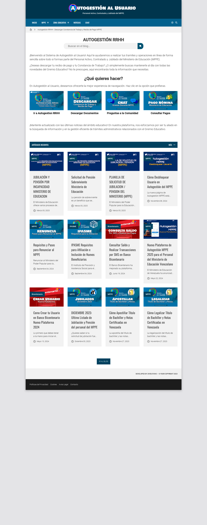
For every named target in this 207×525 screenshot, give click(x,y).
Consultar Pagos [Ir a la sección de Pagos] (160, 113)
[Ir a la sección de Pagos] (161, 100)
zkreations (152, 509)
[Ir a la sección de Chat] (123, 100)
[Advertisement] (85, 196)
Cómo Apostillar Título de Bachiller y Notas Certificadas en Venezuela (84, 454)
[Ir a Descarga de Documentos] (85, 100)
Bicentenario (37, 339)
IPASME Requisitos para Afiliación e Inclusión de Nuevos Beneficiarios (158, 274)
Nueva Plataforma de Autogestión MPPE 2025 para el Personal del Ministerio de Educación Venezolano (122, 367)
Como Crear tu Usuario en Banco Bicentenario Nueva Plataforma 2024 (160, 364)
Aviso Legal (63, 519)
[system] (172, 23)
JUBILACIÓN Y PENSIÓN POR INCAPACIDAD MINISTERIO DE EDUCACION (42, 187)
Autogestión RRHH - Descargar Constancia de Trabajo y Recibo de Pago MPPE (70, 30)
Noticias (77, 22)
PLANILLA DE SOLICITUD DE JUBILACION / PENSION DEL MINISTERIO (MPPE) (158, 187)
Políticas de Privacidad (39, 519)
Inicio (34, 22)
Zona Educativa (59, 22)
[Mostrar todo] (172, 145)
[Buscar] (176, 23)
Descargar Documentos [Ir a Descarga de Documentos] (84, 113)
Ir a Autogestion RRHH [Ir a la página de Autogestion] (46, 113)
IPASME (149, 249)
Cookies (53, 519)
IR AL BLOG (103, 496)
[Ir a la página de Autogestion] (47, 100)
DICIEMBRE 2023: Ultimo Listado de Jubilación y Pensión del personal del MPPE (46, 454)
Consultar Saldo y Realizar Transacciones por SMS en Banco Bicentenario (46, 364)
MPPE (44, 22)
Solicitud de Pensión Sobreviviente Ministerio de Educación (121, 184)
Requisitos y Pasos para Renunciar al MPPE (120, 272)
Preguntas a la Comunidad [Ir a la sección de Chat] (122, 113)
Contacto (74, 519)
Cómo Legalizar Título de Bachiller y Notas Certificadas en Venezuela (121, 454)
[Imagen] (47, 161)
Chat (87, 22)
